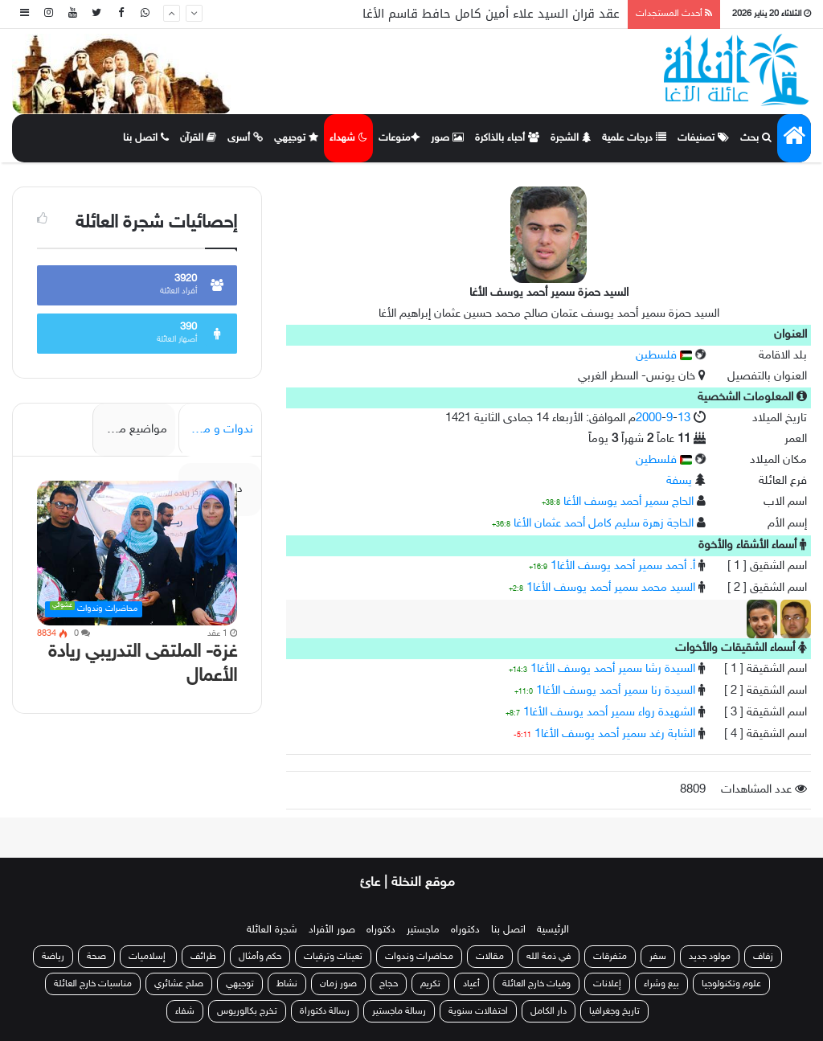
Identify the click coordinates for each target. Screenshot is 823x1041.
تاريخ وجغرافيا (614, 1011)
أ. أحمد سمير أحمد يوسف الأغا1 (623, 566)
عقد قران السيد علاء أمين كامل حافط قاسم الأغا (491, 13)
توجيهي (296, 138)
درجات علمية (634, 138)
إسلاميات (148, 956)
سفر (657, 956)
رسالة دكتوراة (325, 1011)
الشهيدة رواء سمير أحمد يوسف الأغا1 (609, 712)
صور (447, 138)
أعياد (471, 984)
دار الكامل (548, 1011)
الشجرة (571, 138)
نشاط (286, 984)
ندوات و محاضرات (215, 429)
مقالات (490, 956)
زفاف (763, 956)
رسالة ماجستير (399, 1011)
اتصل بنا (146, 138)
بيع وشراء (661, 984)
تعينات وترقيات (333, 956)
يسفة (679, 481)
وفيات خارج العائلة (536, 984)
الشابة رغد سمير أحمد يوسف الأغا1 (614, 734)
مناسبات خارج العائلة (93, 984)
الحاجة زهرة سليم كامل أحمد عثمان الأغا (604, 524)
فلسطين (664, 356)
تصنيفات (703, 138)
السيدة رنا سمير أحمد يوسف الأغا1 (615, 691)
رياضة (53, 956)
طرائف (203, 956)
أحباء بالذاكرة (507, 138)
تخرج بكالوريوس (247, 1011)
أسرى (245, 138)
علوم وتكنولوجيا (731, 984)
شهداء (348, 138)
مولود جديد (710, 956)
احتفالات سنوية (478, 1011)
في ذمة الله (548, 956)
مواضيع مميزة (133, 429)
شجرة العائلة (272, 930)
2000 (648, 418)
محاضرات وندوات (419, 956)
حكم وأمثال (260, 956)
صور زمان (338, 984)
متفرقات (610, 956)
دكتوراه (465, 930)
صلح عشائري (178, 984)
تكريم (430, 984)
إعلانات (607, 984)
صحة (96, 956)
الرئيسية (553, 930)
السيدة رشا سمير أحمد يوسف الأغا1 (612, 669)
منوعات (399, 138)
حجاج (388, 984)
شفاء (184, 1011)
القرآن (198, 138)
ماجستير (423, 930)
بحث (756, 138)
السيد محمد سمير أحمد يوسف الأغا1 (610, 588)
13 (684, 418)
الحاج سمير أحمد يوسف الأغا (628, 502)
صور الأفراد (332, 930)
